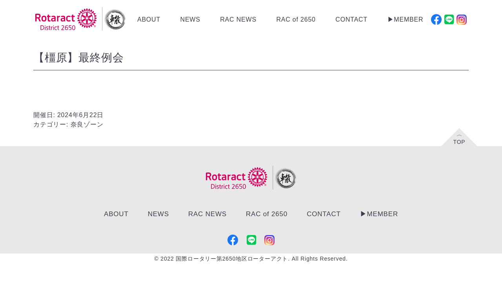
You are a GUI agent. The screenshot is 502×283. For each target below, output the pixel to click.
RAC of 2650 (295, 19)
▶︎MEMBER (405, 19)
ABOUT (148, 19)
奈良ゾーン (87, 124)
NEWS (190, 19)
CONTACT (351, 19)
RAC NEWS (238, 19)
